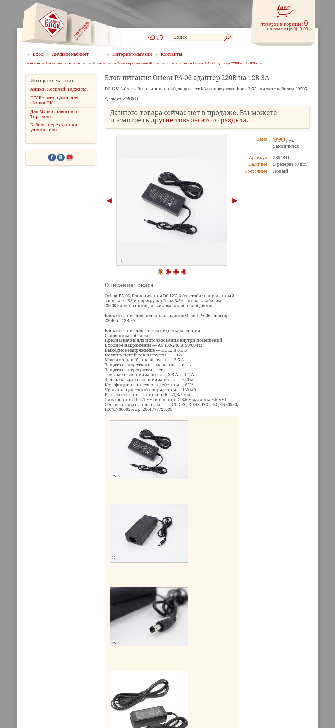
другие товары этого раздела (199, 120)
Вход (38, 54)
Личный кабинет (70, 54)
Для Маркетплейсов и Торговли (53, 114)
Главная (32, 63)
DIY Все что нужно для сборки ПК (54, 100)
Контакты (171, 54)
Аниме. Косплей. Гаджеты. (59, 89)
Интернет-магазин (132, 54)
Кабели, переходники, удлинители (54, 127)
